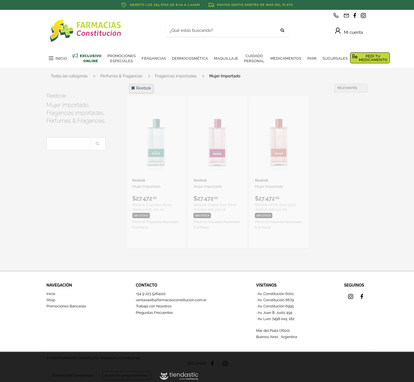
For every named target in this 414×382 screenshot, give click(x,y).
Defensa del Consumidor (73, 375)
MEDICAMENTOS (285, 58)
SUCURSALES (335, 58)
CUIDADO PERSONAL (254, 58)
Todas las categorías (69, 76)
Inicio (50, 294)
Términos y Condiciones (120, 358)
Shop (50, 300)
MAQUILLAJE (226, 58)
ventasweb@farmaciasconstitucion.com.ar (171, 300)
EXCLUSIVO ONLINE (90, 58)
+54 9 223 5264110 (151, 294)
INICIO (61, 58)
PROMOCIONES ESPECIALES (121, 58)
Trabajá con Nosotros (154, 306)
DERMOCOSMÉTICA (190, 58)
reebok (141, 88)
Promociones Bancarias (66, 306)
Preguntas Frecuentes (154, 312)
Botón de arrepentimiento (126, 375)
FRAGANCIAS (154, 58)
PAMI (312, 58)
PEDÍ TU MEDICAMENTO (373, 58)
